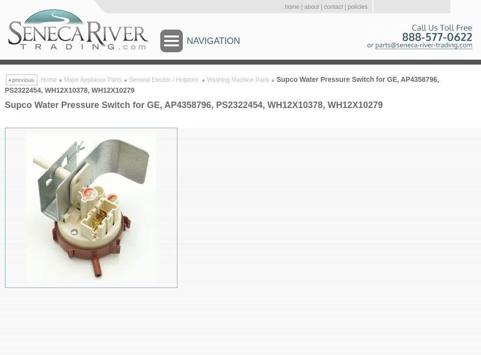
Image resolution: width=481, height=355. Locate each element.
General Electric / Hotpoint (164, 79)
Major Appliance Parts (93, 79)
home (292, 6)
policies (358, 6)
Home (49, 79)
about (312, 6)
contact (333, 6)
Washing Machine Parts (238, 79)
